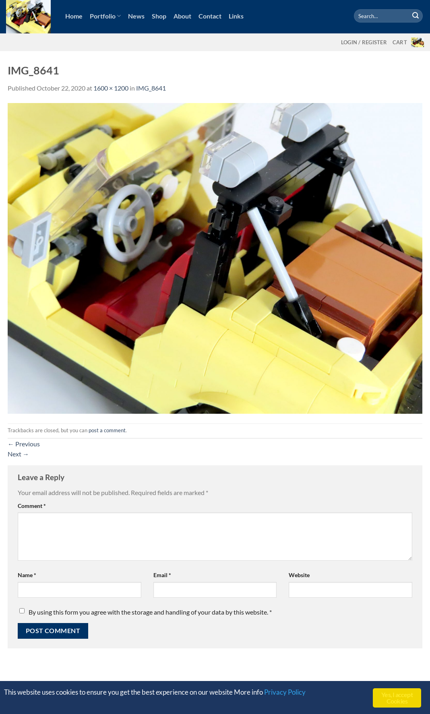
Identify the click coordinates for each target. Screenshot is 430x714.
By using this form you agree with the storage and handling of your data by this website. (150, 612)
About (182, 16)
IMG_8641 (151, 88)
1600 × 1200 (110, 88)
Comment (32, 505)
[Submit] (415, 16)
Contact (209, 16)
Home (74, 16)
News (136, 16)
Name (27, 575)
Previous (24, 444)
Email (162, 575)
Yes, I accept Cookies (397, 698)
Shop (159, 16)
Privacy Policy (285, 692)
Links (236, 16)
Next (18, 454)
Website (299, 575)
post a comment (107, 430)
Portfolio (105, 16)
